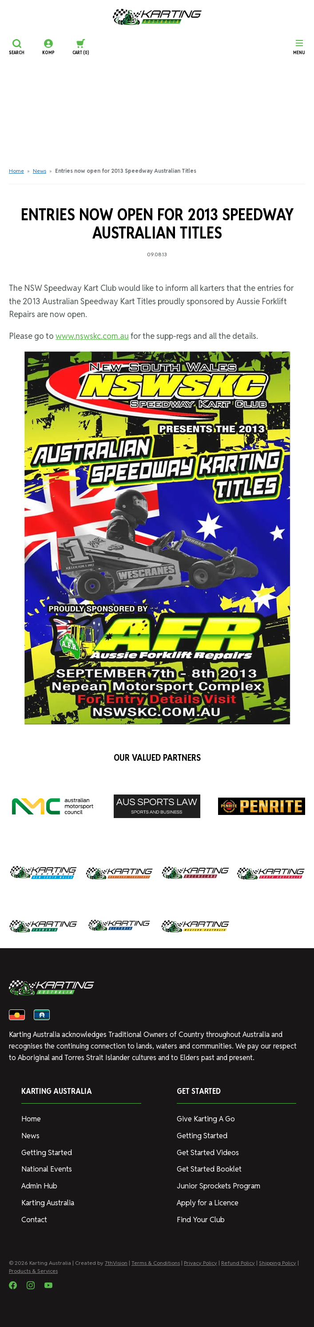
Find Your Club (199, 1216)
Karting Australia (46, 1200)
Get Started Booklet (209, 1167)
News (39, 170)
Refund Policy (238, 1259)
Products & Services (33, 1267)
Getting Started (46, 1151)
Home (16, 170)
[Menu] (299, 47)
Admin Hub (38, 1183)
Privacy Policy (200, 1259)
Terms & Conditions (155, 1259)
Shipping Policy (277, 1259)
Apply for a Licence (207, 1200)
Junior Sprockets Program (217, 1183)
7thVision (116, 1259)
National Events (46, 1167)
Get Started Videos (207, 1151)
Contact (34, 1216)
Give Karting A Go (205, 1118)
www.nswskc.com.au (92, 336)
